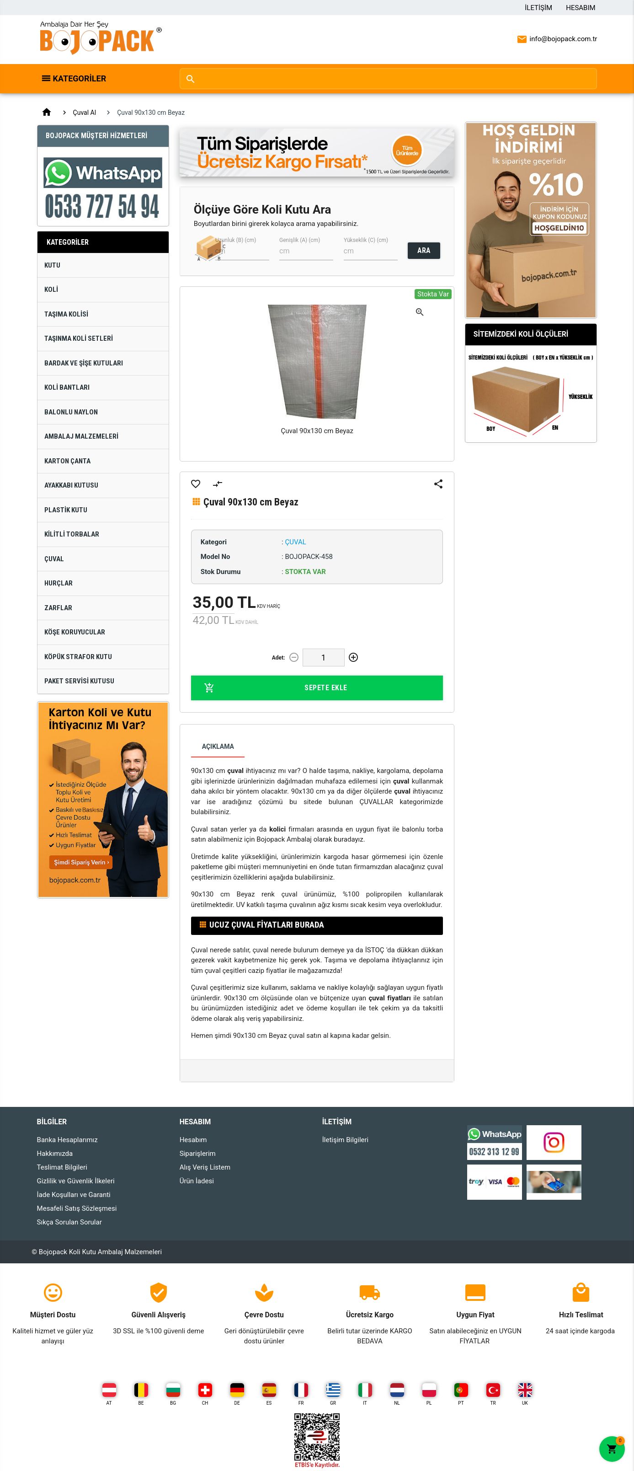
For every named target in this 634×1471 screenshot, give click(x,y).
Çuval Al (84, 112)
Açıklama (218, 746)
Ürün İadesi (197, 1181)
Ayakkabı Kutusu (71, 485)
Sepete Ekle (275, 688)
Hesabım (580, 8)
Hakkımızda (55, 1153)
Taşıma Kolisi (66, 314)
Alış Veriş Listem (205, 1167)
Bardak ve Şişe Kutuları (83, 363)
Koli (51, 289)
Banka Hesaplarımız (67, 1140)
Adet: (278, 658)
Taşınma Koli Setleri (78, 338)
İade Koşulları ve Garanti (74, 1195)
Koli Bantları (67, 387)
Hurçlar (58, 583)
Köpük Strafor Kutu (78, 657)
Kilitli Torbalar (71, 534)
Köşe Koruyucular (74, 632)
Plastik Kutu (65, 510)
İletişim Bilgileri (345, 1140)
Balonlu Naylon (71, 412)
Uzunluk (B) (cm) (235, 240)
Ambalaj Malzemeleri (81, 436)
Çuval (54, 559)
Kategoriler (80, 78)
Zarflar (58, 608)
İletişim (538, 8)
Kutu (52, 265)
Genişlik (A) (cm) (299, 240)
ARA (424, 250)
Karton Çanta (67, 461)
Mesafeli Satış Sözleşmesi (77, 1208)
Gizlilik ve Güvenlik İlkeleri (76, 1181)
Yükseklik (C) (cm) (366, 240)
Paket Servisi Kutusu (79, 681)
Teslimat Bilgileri (62, 1167)
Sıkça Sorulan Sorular (69, 1222)
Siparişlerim (198, 1153)
